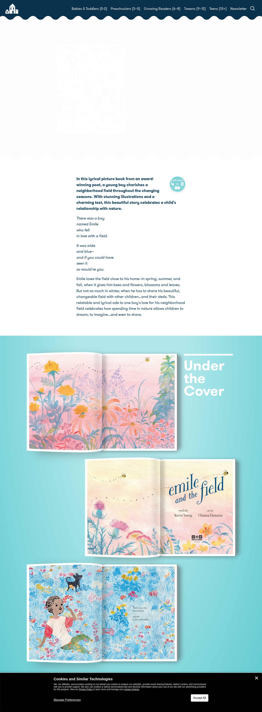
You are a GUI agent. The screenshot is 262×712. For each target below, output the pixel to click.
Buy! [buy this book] (143, 115)
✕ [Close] (256, 678)
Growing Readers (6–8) (162, 8)
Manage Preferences (67, 699)
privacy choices (131, 689)
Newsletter (238, 8)
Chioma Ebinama (148, 102)
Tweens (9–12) (195, 8)
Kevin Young (156, 97)
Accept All (199, 697)
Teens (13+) (218, 8)
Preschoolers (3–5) (125, 8)
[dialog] (131, 692)
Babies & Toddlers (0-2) (89, 8)
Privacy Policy (86, 689)
